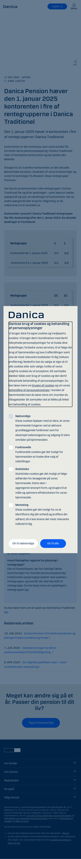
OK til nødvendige (23, 543)
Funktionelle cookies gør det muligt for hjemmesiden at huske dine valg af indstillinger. (39, 454)
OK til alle (53, 543)
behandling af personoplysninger (29, 390)
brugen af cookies (43, 385)
